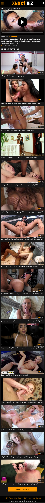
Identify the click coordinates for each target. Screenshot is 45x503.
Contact (38, 498)
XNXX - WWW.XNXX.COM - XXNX (22, 3)
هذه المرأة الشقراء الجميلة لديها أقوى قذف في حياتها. (18, 430)
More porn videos (22, 489)
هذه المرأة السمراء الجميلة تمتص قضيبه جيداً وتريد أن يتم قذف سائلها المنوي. (22, 293)
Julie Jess (13, 36)
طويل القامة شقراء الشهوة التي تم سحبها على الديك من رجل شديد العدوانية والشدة (22, 185)
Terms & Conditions (15, 498)
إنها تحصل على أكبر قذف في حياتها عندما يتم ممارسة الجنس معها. (22, 239)
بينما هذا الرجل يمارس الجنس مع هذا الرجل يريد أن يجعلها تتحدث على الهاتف (22, 457)
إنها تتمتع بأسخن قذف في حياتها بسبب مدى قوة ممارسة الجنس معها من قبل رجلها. (22, 266)
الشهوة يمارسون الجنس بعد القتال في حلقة (14, 76)
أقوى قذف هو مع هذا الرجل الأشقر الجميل (14, 375)
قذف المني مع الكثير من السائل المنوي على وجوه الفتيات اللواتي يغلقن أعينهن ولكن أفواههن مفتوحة (22, 402)
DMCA (6, 498)
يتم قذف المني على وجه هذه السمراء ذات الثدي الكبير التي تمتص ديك (22, 348)
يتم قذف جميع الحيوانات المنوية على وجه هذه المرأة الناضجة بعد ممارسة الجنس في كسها (22, 321)
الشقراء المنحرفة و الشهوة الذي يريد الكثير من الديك (17, 130)
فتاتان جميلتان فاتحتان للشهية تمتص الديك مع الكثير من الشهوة (20, 103)
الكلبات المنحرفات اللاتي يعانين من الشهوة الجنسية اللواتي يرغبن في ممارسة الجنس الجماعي (22, 157)
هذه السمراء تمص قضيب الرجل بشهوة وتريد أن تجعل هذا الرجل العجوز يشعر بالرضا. (22, 484)
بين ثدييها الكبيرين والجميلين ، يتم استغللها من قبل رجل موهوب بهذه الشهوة (22, 212)
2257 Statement (29, 498)
